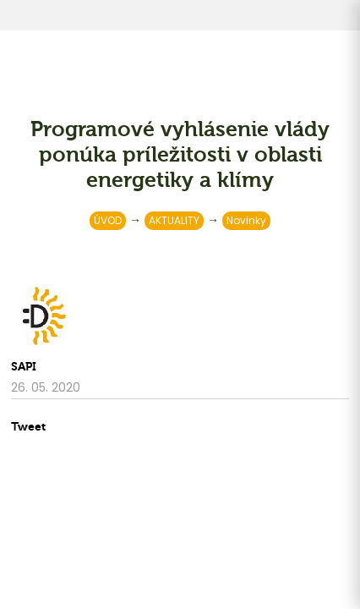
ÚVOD (108, 220)
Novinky (246, 220)
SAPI (23, 366)
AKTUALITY (174, 220)
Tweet (28, 427)
